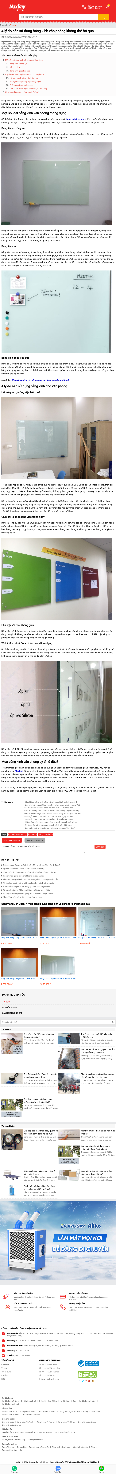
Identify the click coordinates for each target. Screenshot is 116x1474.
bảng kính (32, 834)
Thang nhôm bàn (9, 1411)
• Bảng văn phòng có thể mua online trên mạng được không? (49, 828)
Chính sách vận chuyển (49, 1372)
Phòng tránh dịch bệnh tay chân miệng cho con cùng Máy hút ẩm (29, 879)
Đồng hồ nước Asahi (25, 1422)
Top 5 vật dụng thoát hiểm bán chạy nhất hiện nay (97, 1035)
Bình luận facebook (35, 840)
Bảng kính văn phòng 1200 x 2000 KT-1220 (96, 938)
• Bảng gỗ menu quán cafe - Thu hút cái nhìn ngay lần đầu (48, 816)
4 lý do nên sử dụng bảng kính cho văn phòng (24, 74)
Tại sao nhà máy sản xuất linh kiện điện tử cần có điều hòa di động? (30, 864)
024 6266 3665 (51, 1341)
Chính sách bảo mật (47, 1375)
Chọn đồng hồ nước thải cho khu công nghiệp (21, 896)
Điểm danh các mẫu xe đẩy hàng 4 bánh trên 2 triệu (39, 1172)
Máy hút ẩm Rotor (67, 1432)
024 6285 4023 (37, 1341)
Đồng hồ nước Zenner (87, 1422)
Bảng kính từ (15, 67)
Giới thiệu (5, 1365)
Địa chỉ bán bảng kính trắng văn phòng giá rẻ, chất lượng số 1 (28, 41)
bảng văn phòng (46, 834)
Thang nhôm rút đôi (91, 1411)
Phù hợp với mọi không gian (21, 85)
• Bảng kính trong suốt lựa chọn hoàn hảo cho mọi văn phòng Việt (52, 805)
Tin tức (13, 25)
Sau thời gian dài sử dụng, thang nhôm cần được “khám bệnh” (38, 1100)
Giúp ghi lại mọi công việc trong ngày (25, 81)
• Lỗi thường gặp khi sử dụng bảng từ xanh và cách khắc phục (50, 822)
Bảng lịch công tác (80, 1447)
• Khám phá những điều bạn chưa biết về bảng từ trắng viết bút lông (53, 813)
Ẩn (35, 56)
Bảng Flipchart (8, 1447)
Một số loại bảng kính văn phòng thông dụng (24, 60)
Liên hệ (4, 1375)
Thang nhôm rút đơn (11, 1414)
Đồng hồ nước (8, 1422)
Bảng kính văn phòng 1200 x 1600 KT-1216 (58, 978)
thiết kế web (44, 1462)
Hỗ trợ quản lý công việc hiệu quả (24, 78)
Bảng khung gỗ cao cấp (39, 1447)
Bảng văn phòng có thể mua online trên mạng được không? (55, 50)
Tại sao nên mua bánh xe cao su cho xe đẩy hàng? (23, 868)
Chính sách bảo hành (48, 1365)
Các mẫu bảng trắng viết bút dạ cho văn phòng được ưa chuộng (75, 44)
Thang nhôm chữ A (27, 1411)
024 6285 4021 (22, 1341)
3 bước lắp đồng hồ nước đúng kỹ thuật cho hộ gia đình (25, 886)
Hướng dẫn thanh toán (49, 1379)
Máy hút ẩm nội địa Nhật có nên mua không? (98, 1132)
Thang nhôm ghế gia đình (69, 1411)
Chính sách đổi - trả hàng (49, 1368)
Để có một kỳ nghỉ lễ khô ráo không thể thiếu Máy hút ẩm (26, 889)
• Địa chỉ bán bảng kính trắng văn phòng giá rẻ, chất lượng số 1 (50, 802)
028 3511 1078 (22, 1350)
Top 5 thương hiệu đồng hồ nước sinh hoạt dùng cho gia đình (41, 1075)
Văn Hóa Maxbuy (10, 1007)
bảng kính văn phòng (17, 834)
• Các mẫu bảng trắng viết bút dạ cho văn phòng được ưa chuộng (51, 811)
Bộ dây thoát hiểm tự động (13, 1440)
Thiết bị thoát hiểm (35, 1440)
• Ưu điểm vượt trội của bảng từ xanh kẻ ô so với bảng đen (48, 808)
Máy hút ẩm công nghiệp (25, 1432)
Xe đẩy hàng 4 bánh (87, 1401)
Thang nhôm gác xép (47, 1411)
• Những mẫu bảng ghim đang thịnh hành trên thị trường (48, 825)
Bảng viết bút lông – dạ (12, 1450)
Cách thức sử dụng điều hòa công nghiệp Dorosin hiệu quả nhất (39, 1187)
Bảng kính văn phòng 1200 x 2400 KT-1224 (19, 938)
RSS (3, 1379)
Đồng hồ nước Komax (46, 1422)
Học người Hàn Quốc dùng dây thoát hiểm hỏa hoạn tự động (28, 893)
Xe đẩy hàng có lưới (10, 1404)
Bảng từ (94, 1447)
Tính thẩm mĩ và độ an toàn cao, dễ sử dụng (28, 89)
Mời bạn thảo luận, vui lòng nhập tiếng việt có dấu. (44, 849)
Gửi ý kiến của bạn (12, 840)
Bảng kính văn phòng (61, 1447)
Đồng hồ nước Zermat (11, 1425)
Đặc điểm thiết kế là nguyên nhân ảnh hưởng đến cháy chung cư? (98, 1051)
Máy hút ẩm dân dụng (48, 1432)
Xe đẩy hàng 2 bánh (29, 1401)
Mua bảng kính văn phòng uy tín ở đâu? (22, 92)
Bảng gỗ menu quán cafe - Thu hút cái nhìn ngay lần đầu (74, 46)
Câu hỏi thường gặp (12, 1013)
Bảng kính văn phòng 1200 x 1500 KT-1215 (58, 938)
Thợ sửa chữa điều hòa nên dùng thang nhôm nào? (39, 1035)
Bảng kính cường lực (18, 64)
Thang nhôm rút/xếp (31, 1414)
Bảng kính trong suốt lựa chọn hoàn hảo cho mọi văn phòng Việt (83, 41)
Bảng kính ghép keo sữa (20, 71)
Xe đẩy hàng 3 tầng (68, 1401)
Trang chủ (4, 25)
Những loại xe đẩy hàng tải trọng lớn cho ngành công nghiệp (27, 882)
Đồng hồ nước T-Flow (66, 1422)
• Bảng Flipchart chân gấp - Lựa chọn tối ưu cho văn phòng (49, 819)
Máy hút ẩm (7, 1432)
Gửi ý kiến (100, 847)
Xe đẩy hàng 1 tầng (10, 1401)
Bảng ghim (21, 1447)
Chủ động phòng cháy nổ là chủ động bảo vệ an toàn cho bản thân (98, 1075)
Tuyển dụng (6, 1372)
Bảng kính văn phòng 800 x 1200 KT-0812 (18, 978)
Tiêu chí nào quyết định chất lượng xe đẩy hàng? (22, 875)
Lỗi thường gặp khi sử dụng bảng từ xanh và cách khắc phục (65, 48)
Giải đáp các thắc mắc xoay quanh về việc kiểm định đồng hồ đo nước (41, 1132)
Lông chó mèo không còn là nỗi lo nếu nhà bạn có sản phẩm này (29, 871)
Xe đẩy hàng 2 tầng (49, 1401)
